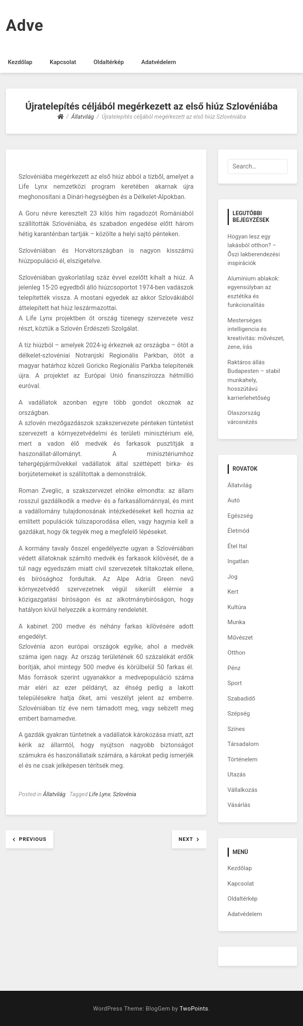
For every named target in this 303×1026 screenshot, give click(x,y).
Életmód (238, 530)
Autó (234, 500)
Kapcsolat (63, 62)
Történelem (243, 759)
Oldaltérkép (109, 62)
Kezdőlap (20, 62)
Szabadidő (241, 698)
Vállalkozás (243, 789)
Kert (233, 591)
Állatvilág (54, 794)
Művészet (240, 637)
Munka (236, 622)
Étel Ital (237, 546)
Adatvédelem (158, 62)
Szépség (239, 713)
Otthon (236, 652)
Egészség (240, 515)
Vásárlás (239, 804)
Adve (24, 25)
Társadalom (243, 744)
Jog (233, 576)
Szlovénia (124, 794)
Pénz (234, 668)
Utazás (237, 774)
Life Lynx (99, 794)
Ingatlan (238, 561)
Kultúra (237, 607)
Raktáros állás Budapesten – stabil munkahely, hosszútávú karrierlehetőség (254, 380)
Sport (235, 683)
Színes (236, 729)
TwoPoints (194, 1008)
